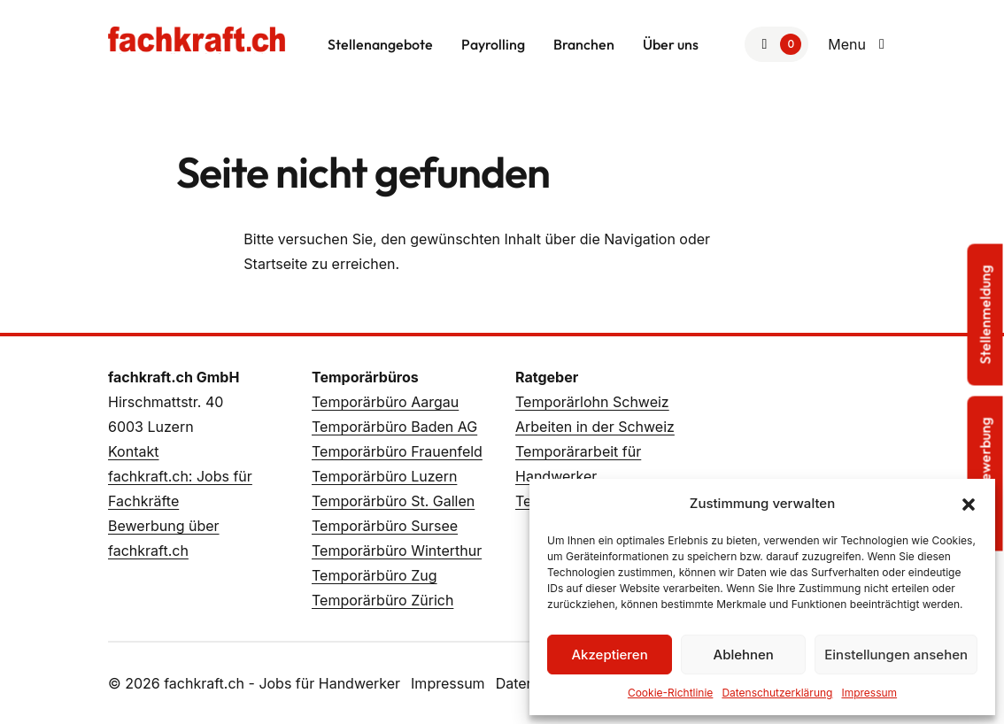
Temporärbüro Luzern (384, 476)
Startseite (275, 264)
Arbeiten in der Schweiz (595, 426)
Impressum (869, 692)
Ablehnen (744, 654)
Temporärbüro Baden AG (394, 426)
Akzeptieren (609, 654)
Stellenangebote (380, 44)
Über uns (671, 44)
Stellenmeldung (985, 315)
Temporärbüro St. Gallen (393, 501)
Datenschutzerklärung (777, 692)
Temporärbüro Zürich (382, 600)
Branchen (583, 44)
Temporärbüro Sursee (385, 526)
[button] (968, 503)
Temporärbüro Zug (374, 575)
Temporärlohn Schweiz (592, 402)
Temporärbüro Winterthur (397, 550)
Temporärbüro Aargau (385, 402)
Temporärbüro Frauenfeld (397, 451)
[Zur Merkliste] (776, 44)
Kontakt (133, 451)
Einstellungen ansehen (896, 654)
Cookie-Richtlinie (670, 692)
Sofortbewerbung (985, 474)
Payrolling (493, 44)
